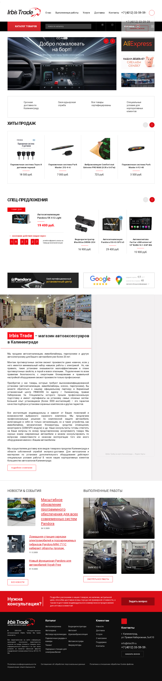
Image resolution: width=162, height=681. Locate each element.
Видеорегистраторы (77, 626)
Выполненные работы (67, 12)
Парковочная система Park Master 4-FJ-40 (136, 166)
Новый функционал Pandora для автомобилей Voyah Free (50, 562)
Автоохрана (50, 630)
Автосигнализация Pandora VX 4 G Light (49, 216)
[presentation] (106, 41)
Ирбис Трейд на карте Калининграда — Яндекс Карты (125, 454)
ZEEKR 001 (93, 532)
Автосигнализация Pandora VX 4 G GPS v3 (112, 240)
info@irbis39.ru (129, 643)
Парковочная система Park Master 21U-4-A (62, 166)
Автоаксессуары (76, 641)
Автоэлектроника (53, 626)
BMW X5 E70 (94, 567)
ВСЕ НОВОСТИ (17, 582)
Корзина (129, 26)
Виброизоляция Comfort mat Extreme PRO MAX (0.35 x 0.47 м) (99, 166)
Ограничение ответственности (21, 667)
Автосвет (72, 630)
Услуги (86, 12)
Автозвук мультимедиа (55, 634)
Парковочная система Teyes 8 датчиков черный (26, 166)
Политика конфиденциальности (21, 664)
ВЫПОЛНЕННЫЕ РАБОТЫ (102, 491)
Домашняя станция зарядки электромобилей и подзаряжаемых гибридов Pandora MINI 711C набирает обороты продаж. (52, 542)
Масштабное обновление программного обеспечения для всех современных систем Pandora (59, 512)
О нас (48, 12)
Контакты (114, 12)
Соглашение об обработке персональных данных (63, 664)
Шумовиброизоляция (78, 634)
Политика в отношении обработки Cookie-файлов (112, 664)
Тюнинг (48, 645)
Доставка (99, 12)
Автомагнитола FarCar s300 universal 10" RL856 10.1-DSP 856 (140, 242)
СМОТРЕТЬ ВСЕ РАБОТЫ (98, 579)
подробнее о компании (21, 468)
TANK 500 (131, 567)
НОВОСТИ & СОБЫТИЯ (24, 491)
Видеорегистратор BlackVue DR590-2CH (84, 240)
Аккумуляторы (74, 645)
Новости (100, 626)
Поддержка (101, 642)
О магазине (101, 638)
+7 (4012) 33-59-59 (133, 12)
